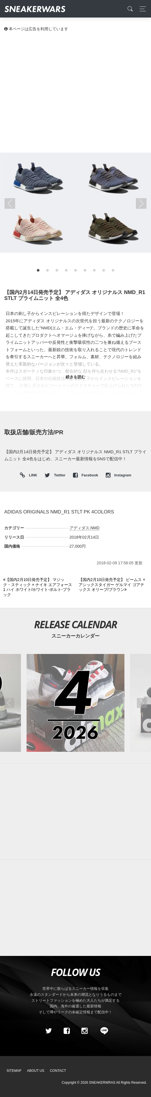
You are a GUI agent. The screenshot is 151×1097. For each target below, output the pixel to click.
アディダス (79, 528)
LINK (32, 475)
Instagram (118, 475)
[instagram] (84, 1031)
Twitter (55, 475)
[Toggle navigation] (141, 9)
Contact (58, 1071)
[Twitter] (48, 1031)
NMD (95, 528)
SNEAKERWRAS (102, 1083)
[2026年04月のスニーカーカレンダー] (75, 703)
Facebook (86, 475)
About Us (35, 1071)
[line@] (102, 1031)
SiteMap (14, 1071)
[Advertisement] (75, 79)
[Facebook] (66, 1031)
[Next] (113, 585)
